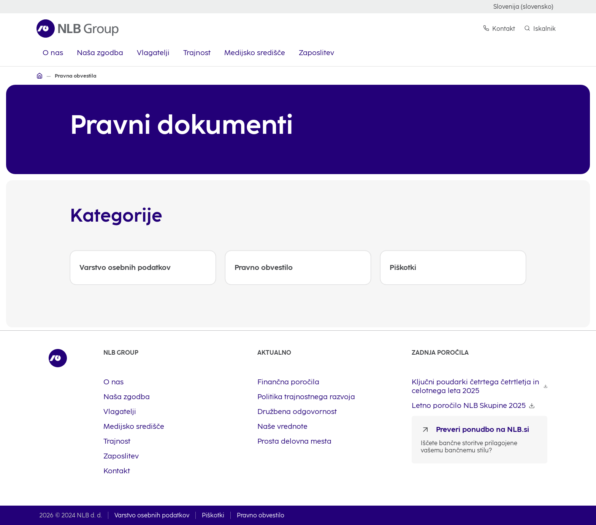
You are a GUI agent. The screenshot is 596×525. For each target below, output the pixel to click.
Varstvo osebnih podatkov (151, 515)
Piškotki (213, 515)
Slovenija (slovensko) (523, 6)
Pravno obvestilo (260, 515)
